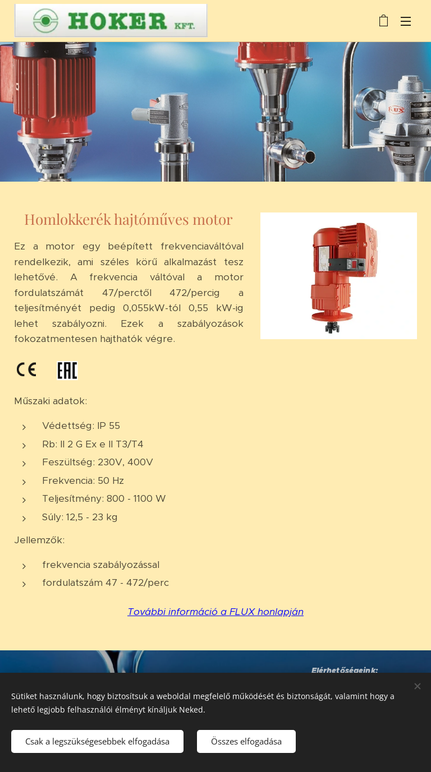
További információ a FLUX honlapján (215, 611)
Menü (406, 21)
